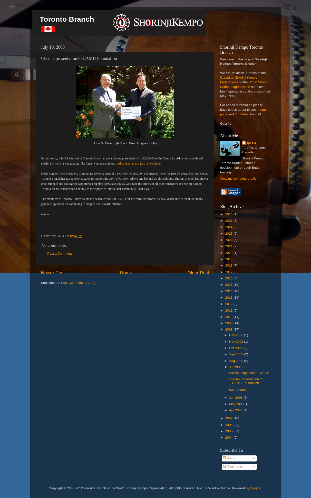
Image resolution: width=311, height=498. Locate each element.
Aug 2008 (236, 361)
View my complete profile (238, 178)
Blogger (256, 488)
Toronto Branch (67, 19)
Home (126, 272)
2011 (229, 310)
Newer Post (53, 272)
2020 (229, 253)
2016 (229, 278)
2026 (229, 214)
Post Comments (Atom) (78, 283)
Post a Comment (59, 253)
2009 (229, 323)
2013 (229, 297)
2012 (229, 304)
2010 (229, 317)
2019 (229, 259)
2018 (229, 265)
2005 (229, 431)
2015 (229, 284)
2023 (229, 233)
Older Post (198, 272)
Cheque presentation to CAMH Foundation (245, 381)
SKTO (251, 143)
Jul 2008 (236, 367)
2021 (229, 246)
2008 (229, 329)
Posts (229, 458)
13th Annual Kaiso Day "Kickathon (138, 163)
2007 (229, 418)
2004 (229, 437)
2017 (229, 272)
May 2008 (236, 404)
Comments (233, 466)
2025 (229, 220)
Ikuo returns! (237, 389)
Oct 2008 (236, 348)
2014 (229, 291)
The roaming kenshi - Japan (248, 373)
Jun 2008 (236, 397)
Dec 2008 (236, 335)
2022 (229, 240)
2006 (229, 425)
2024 (229, 227)
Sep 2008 (236, 354)
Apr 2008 (236, 410)
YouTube (241, 114)
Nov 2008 (236, 341)
